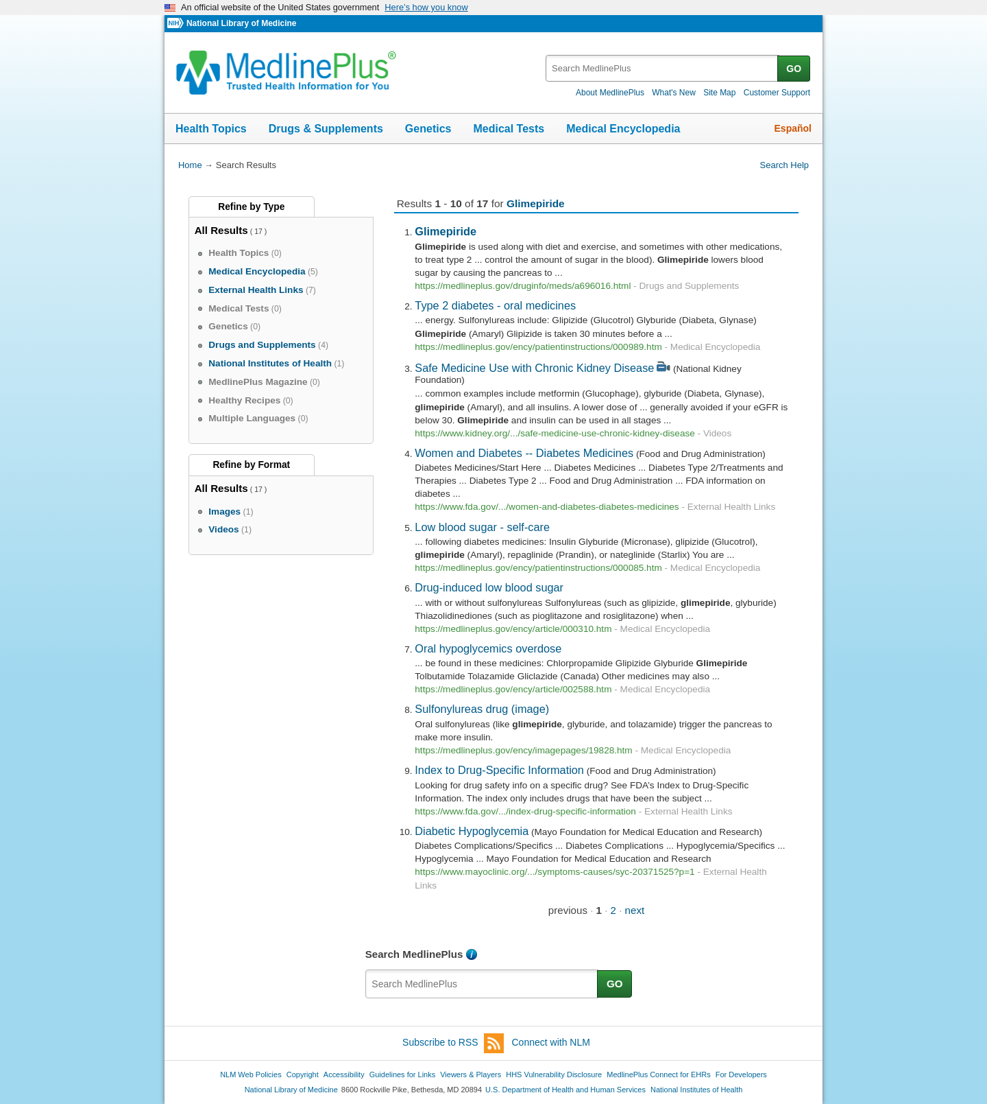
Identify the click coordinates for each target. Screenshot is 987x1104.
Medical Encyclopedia (623, 128)
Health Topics (211, 128)
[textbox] (662, 68)
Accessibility (344, 1074)
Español (793, 128)
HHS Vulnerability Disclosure (554, 1074)
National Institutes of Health (696, 1089)
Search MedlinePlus (414, 954)
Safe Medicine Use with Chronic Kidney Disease (534, 368)
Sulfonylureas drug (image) (482, 709)
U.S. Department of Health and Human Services (565, 1089)
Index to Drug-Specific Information (499, 770)
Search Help (784, 165)
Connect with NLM (551, 1042)
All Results (221, 230)
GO (793, 68)
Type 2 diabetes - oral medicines (495, 305)
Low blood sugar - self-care (482, 527)
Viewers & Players (470, 1074)
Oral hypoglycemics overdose (488, 648)
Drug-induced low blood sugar (489, 587)
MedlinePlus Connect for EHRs (658, 1074)
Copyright (303, 1074)
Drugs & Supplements (326, 128)
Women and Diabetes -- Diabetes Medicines (524, 453)
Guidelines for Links (402, 1074)
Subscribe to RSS (453, 1043)
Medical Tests (508, 128)
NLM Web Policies (251, 1074)
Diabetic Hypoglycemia (471, 831)
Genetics (428, 128)
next (635, 910)
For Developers (741, 1074)
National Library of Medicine (241, 23)
